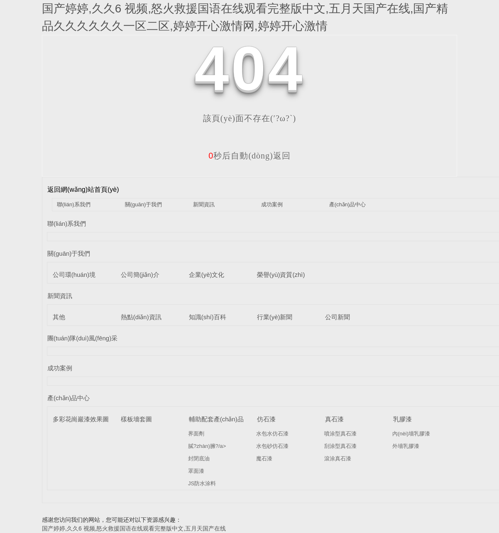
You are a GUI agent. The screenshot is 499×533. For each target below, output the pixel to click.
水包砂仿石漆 (272, 446)
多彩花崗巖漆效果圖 (81, 419)
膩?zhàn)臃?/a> (207, 446)
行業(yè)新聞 (275, 316)
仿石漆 (266, 419)
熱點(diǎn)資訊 (141, 316)
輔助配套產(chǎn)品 (216, 419)
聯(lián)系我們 (74, 204)
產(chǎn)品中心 (347, 204)
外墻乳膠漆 (405, 446)
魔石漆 (264, 458)
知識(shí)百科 (207, 316)
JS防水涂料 (202, 483)
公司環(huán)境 (74, 274)
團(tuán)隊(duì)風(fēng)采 (82, 338)
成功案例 (272, 204)
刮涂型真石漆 (340, 446)
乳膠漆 (402, 419)
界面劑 (196, 433)
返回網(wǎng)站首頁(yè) (83, 189)
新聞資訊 (204, 204)
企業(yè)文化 (207, 274)
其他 (59, 316)
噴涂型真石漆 (340, 433)
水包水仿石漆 (272, 433)
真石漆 (334, 419)
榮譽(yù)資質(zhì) (281, 274)
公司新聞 (337, 316)
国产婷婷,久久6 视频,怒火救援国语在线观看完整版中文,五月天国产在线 (134, 528)
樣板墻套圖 (136, 419)
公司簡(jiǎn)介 (140, 274)
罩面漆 (196, 471)
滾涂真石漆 (337, 458)
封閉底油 (199, 458)
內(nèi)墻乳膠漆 (411, 433)
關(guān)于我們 (143, 204)
